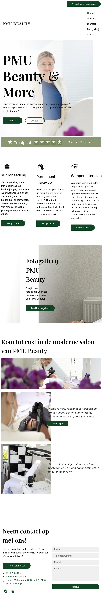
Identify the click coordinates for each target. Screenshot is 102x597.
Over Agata (93, 18)
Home (90, 13)
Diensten (92, 23)
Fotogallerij (93, 29)
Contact (91, 34)
